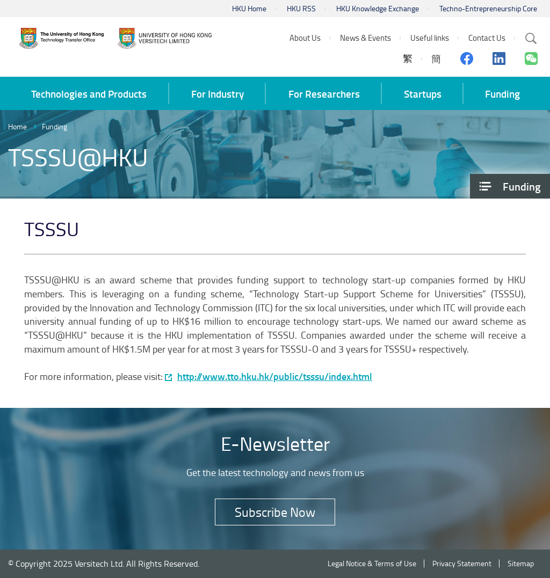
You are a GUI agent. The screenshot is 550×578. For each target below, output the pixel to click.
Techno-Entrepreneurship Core (488, 8)
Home (17, 126)
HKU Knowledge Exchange (377, 8)
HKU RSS (301, 8)
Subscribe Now (275, 512)
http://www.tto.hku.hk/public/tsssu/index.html (274, 376)
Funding (54, 126)
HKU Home (249, 8)
